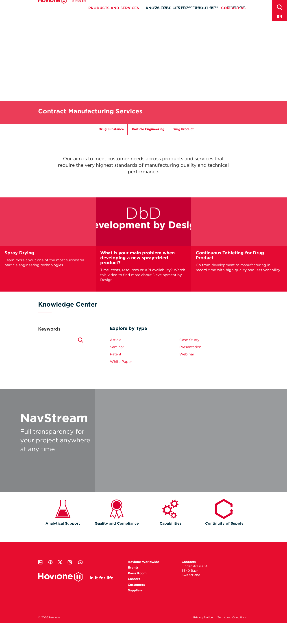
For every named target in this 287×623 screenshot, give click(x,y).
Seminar (117, 347)
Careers (212, 7)
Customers (136, 584)
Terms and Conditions (232, 617)
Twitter (60, 562)
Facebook (50, 562)
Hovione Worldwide (187, 7)
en (279, 16)
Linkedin (40, 562)
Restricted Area (235, 7)
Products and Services (113, 15)
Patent (115, 354)
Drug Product (183, 129)
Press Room (160, 7)
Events (133, 567)
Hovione (62, 7)
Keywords (49, 329)
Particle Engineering (148, 129)
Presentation (190, 347)
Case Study (189, 340)
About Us (204, 15)
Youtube (80, 562)
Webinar (186, 354)
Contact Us (233, 15)
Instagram (69, 562)
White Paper (121, 361)
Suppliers (135, 590)
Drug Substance (111, 129)
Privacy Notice (203, 617)
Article (115, 340)
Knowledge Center (167, 15)
